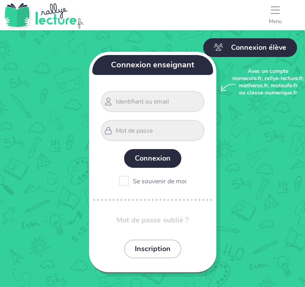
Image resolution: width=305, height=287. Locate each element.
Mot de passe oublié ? (152, 220)
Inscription (153, 249)
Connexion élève (250, 47)
